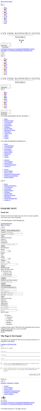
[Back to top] (2, 346)
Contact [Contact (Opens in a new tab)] (6, 157)
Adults (3, 257)
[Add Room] (9, 251)
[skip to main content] (6, 1)
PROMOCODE (5, 268)
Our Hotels (4, 114)
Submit (3, 283)
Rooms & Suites (9, 120)
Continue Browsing (6, 223)
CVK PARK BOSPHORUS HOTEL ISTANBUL (15, 116)
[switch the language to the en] (5, 8)
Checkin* (3, 232)
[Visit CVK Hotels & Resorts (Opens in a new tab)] (7, 49)
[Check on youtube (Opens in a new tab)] (4, 181)
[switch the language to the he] (5, 16)
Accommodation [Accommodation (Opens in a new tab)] (9, 146)
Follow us (3, 379)
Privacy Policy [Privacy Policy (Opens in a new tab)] (8, 172)
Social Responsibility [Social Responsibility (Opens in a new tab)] (10, 165)
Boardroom (9, 320)
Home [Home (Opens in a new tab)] (6, 144)
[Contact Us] (7, 200)
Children (3, 260)
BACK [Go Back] (3, 246)
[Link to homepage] (20, 30)
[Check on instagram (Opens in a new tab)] (3, 181)
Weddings (7, 127)
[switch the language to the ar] (5, 18)
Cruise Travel (8, 133)
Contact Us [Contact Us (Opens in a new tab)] (7, 166)
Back (2, 236)
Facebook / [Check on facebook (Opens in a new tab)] (4, 383)
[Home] (6, 184)
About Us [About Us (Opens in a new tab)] (7, 160)
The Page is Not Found (11, 336)
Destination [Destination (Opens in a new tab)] (7, 154)
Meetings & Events (9, 130)
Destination (7, 132)
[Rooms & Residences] (10, 185)
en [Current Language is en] (2, 4)
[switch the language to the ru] (5, 15)
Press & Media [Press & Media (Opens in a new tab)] (8, 171)
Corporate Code (7, 273)
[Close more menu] (3, 53)
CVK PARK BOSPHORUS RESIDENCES (14, 141)
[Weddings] (7, 192)
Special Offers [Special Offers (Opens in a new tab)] (8, 152)
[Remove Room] (2, 251)
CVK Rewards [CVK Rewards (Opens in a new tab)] (8, 122)
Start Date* (4, 293)
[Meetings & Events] (9, 195)
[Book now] (6, 45)
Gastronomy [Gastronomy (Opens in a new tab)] (7, 149)
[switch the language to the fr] (5, 23)
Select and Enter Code (7, 269)
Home (6, 119)
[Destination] (7, 197)
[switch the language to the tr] (5, 9)
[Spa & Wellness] (8, 190)
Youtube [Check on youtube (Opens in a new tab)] (16, 383)
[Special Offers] (8, 193)
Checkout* (4, 234)
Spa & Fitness (8, 125)
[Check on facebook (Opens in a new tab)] (1, 181)
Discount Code (7, 271)
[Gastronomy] (7, 189)
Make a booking (5, 225)
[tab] (3, 230)
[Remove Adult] (2, 259)
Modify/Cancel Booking (11, 176)
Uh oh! (3, 332)
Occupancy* (4, 242)
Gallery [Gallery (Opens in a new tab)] (6, 155)
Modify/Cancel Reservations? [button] (9, 280)
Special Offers (8, 128)
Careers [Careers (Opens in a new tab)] (6, 169)
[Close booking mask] (3, 228)
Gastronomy (7, 124)
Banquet (8, 322)
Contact (6, 138)
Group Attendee (7, 274)
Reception (9, 324)
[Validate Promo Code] (3, 278)
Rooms (3, 249)
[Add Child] (9, 262)
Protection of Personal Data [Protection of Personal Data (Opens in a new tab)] (12, 174)
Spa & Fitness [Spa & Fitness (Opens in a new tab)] (8, 150)
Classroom (9, 317)
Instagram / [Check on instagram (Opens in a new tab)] (10, 383)
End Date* (4, 294)
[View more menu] (1, 3)
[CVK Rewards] (8, 187)
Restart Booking (8, 177)
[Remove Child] (2, 262)
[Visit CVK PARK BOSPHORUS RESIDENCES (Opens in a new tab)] (20, 50)
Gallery (6, 135)
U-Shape (8, 319)
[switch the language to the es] (5, 20)
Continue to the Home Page (8, 344)
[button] (14, 232)
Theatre (8, 315)
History (6, 136)
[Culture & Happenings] (10, 198)
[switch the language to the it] (5, 11)
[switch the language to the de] (5, 13)
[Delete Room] (2, 255)
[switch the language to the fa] (5, 21)
